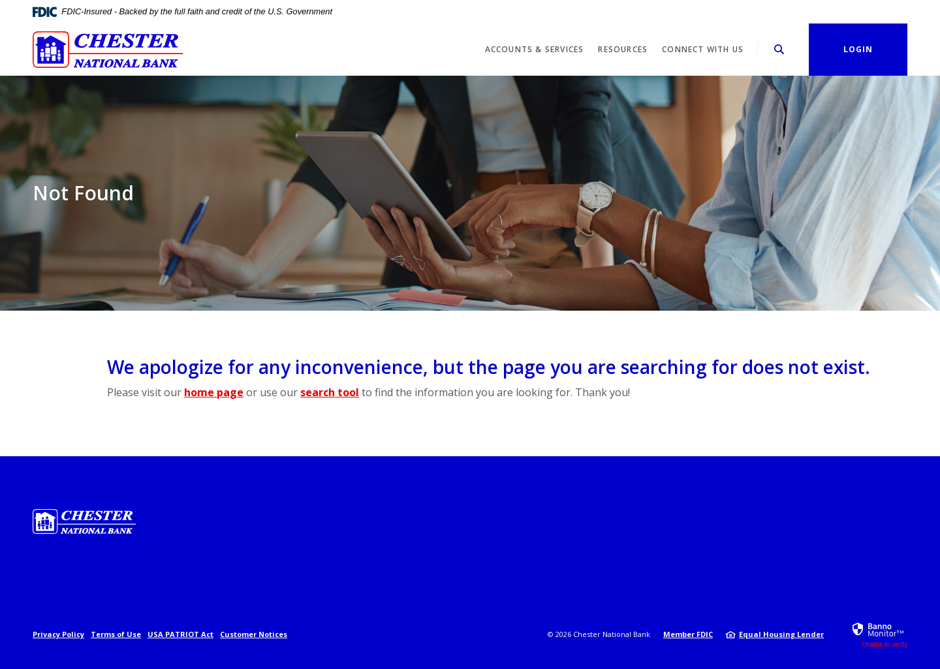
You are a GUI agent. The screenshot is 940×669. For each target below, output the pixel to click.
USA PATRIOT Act (180, 634)
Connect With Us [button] (703, 49)
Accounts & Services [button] (534, 49)
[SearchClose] (779, 49)
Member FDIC (688, 634)
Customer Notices (253, 634)
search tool (329, 392)
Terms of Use (116, 634)
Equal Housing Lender (781, 634)
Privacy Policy (58, 634)
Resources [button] (623, 49)
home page (213, 392)
